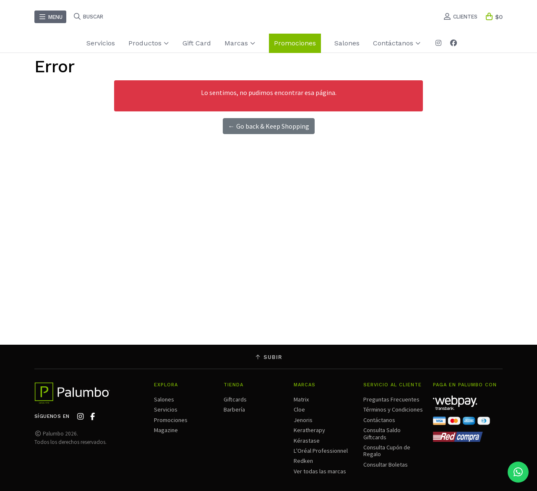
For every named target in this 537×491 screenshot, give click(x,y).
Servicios (100, 43)
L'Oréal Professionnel (321, 450)
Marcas (239, 43)
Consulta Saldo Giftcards (382, 433)
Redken (303, 461)
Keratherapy (309, 430)
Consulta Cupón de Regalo (386, 450)
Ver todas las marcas (320, 471)
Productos (148, 43)
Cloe (299, 409)
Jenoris (303, 420)
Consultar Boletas (385, 464)
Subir (268, 357)
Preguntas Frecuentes (391, 399)
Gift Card (196, 43)
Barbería (234, 409)
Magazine (166, 430)
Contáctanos (397, 43)
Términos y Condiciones (393, 409)
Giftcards (235, 399)
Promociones (295, 43)
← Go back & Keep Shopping (268, 126)
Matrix (301, 399)
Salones (347, 43)
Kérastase (307, 440)
